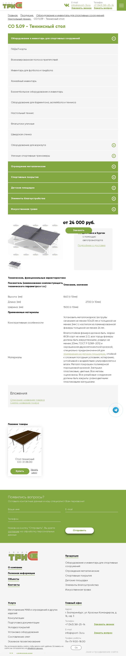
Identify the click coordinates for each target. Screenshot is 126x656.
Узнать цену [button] (34, 471)
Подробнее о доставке (92, 245)
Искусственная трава (24, 209)
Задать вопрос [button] (103, 8)
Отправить (79, 530)
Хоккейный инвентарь (23, 81)
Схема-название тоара (24, 402)
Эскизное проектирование (24, 641)
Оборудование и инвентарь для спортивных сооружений (45, 38)
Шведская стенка (21, 134)
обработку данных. (35, 648)
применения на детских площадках (84, 353)
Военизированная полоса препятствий (34, 59)
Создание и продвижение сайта (92, 652)
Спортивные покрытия (25, 177)
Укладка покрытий (19, 627)
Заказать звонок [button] (81, 8)
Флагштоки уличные (22, 123)
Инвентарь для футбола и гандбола (32, 70)
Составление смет (19, 636)
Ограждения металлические (28, 166)
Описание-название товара (27, 399)
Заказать (78, 230)
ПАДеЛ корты (19, 49)
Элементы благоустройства (28, 198)
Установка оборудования (23, 632)
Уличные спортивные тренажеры (30, 155)
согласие (13, 531)
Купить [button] (20, 471)
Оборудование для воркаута (28, 145)
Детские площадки (22, 187)
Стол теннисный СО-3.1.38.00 (24, 460)
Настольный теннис (22, 113)
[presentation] (88, 520)
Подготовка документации (23, 622)
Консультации (16, 618)
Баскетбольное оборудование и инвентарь (37, 91)
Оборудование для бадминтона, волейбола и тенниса (43, 102)
